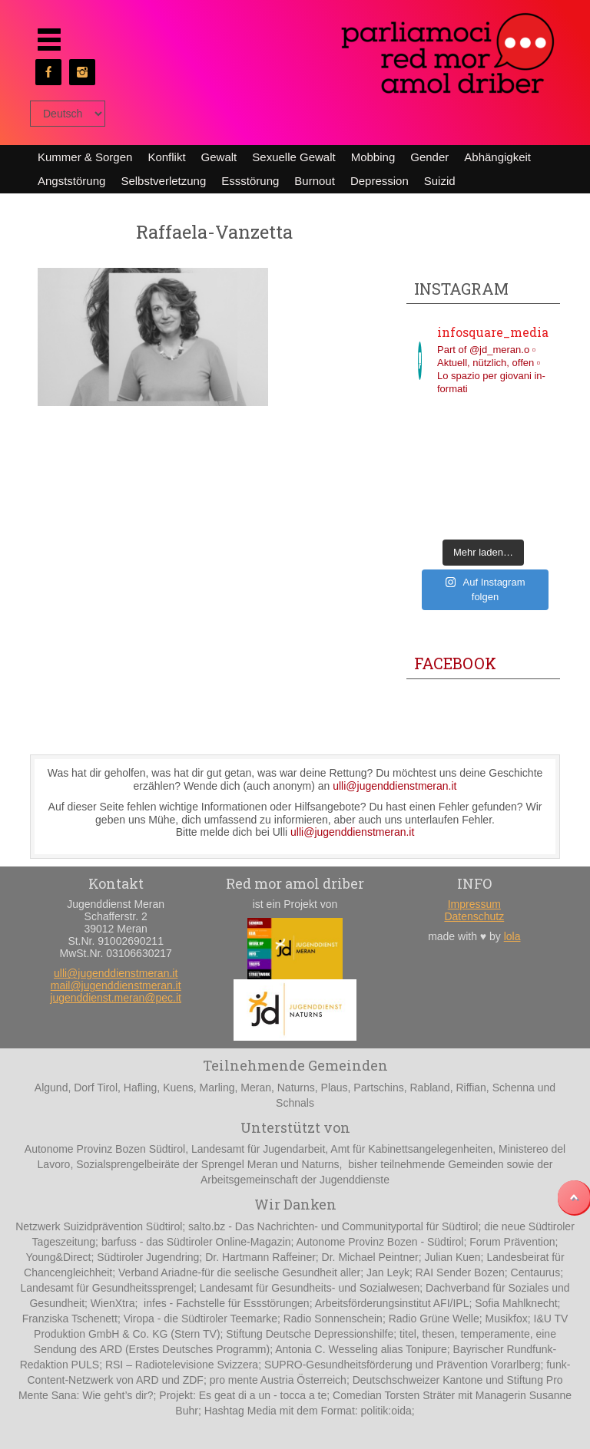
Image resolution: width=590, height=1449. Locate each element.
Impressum (474, 904)
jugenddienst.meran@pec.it (115, 998)
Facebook (455, 663)
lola (512, 936)
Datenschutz (474, 916)
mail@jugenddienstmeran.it (116, 985)
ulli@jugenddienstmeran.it (394, 786)
